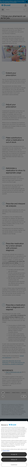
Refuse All (14, 459)
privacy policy (6, 450)
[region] (14, 444)
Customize (14, 465)
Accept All (14, 454)
